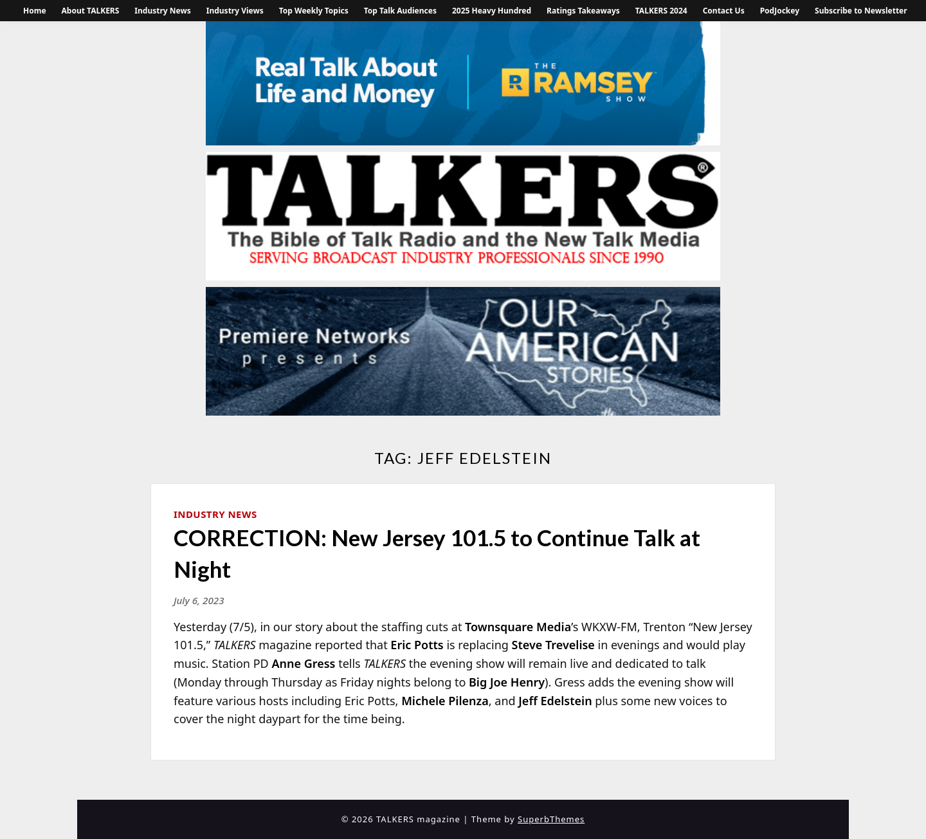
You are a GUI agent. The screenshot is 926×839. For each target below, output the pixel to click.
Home (34, 10)
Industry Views (235, 10)
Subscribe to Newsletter (861, 10)
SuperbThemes (551, 819)
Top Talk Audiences (400, 10)
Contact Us (724, 10)
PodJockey (779, 10)
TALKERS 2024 (661, 10)
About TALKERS (91, 10)
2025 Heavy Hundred (491, 10)
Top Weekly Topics (314, 10)
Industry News (162, 10)
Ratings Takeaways (583, 10)
